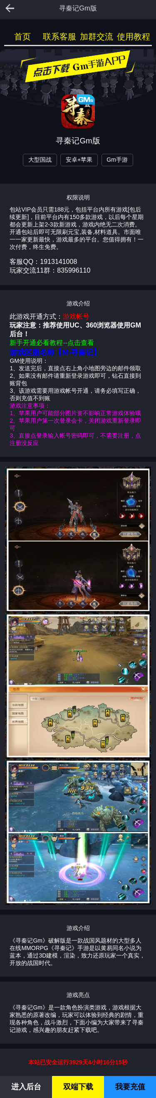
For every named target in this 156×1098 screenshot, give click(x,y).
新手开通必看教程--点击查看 (52, 342)
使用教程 (133, 36)
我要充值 (130, 1087)
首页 (22, 36)
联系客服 (59, 36)
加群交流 (96, 36)
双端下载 (78, 1087)
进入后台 (26, 1087)
